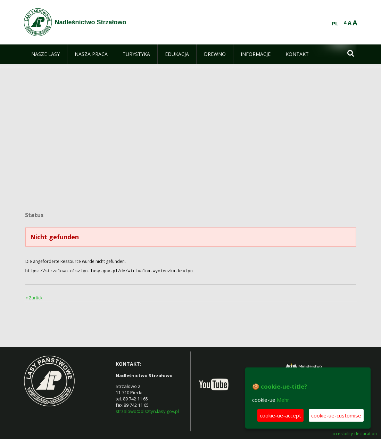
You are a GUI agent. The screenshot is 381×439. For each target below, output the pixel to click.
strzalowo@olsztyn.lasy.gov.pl (147, 410)
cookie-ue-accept (280, 415)
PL (335, 23)
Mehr (283, 399)
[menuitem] (45, 54)
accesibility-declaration (354, 433)
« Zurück (33, 297)
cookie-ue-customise (336, 415)
